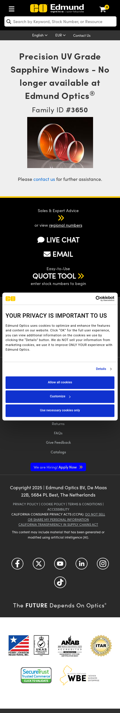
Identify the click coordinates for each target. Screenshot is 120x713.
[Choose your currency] (61, 35)
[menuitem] (13, 7)
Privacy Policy (25, 504)
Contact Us (81, 35)
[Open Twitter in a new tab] (39, 566)
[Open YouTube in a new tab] (60, 566)
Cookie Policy (53, 504)
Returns (58, 423)
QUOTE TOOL (54, 275)
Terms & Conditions (85, 504)
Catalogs (58, 451)
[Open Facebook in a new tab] (17, 566)
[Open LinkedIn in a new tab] (81, 566)
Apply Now (56, 466)
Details (101, 369)
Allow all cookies (60, 382)
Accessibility (58, 509)
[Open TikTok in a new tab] (60, 584)
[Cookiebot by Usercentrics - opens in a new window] (88, 298)
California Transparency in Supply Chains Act (58, 524)
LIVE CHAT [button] (58, 239)
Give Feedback (58, 442)
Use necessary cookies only (60, 410)
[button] (53, 217)
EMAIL (58, 253)
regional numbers (65, 225)
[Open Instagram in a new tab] (103, 566)
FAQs (58, 432)
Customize (60, 396)
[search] (60, 21)
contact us (44, 179)
